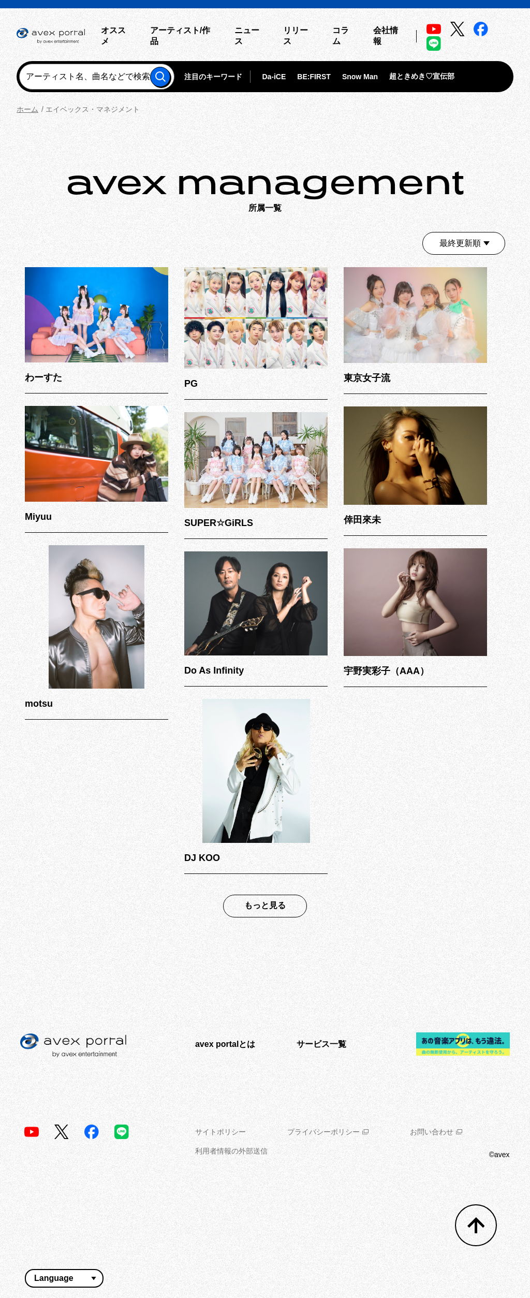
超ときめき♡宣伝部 (421, 76)
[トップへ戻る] (476, 1225)
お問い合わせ (436, 1132)
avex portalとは (225, 1044)
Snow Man (360, 76)
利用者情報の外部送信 (231, 1151)
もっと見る (265, 905)
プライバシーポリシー (328, 1132)
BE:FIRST (314, 76)
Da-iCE (274, 76)
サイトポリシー (220, 1132)
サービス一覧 (321, 1044)
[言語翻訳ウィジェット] (64, 1278)
